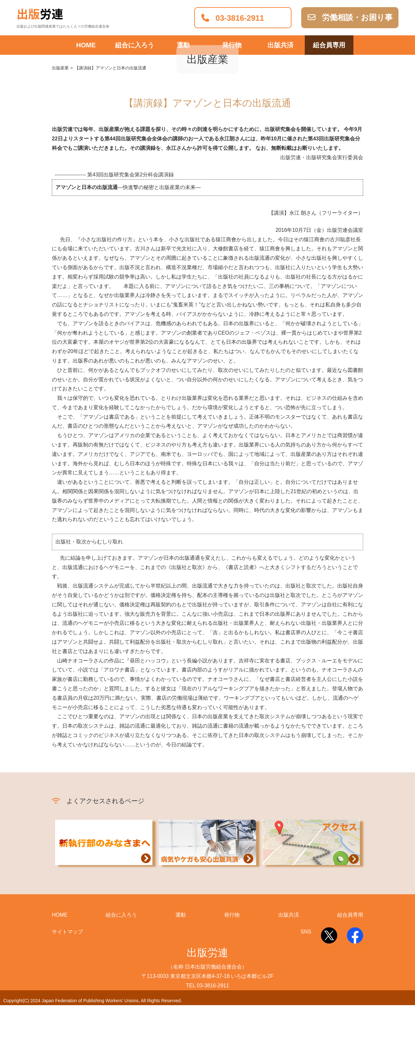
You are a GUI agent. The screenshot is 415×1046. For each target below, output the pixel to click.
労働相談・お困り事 (350, 17)
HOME (86, 45)
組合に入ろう (134, 45)
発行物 (232, 45)
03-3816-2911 (232, 18)
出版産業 (60, 109)
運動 (183, 45)
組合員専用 (329, 45)
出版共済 (280, 45)
